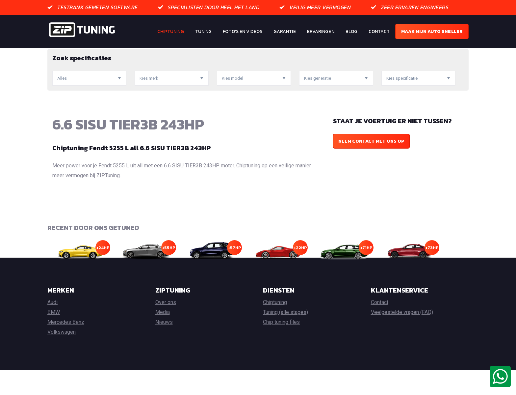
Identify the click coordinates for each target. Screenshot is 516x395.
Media (162, 337)
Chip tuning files (281, 347)
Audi (52, 327)
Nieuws (164, 347)
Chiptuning (170, 31)
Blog (351, 31)
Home (53, 52)
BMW (53, 337)
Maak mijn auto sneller (432, 31)
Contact (379, 31)
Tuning (203, 31)
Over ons (165, 327)
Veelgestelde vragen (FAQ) (402, 337)
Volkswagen (61, 357)
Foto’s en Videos (242, 31)
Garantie (284, 31)
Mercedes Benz (65, 347)
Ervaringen (320, 31)
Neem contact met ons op (371, 166)
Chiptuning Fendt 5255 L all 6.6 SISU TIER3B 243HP (131, 173)
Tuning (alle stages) (285, 337)
